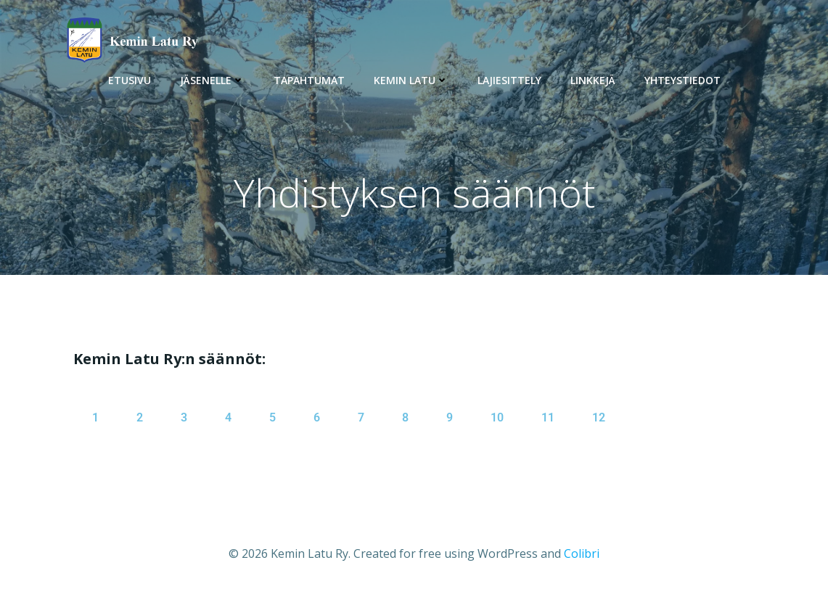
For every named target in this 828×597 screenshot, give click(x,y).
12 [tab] (598, 417)
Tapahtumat (309, 80)
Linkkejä (592, 80)
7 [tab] (361, 417)
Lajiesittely (509, 80)
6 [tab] (316, 417)
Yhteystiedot (682, 80)
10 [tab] (497, 417)
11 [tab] (547, 417)
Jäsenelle (212, 80)
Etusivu (129, 80)
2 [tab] (139, 417)
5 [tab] (272, 417)
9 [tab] (449, 417)
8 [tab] (405, 417)
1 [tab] (95, 417)
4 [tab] (228, 417)
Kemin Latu (411, 80)
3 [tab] (184, 417)
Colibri (581, 553)
